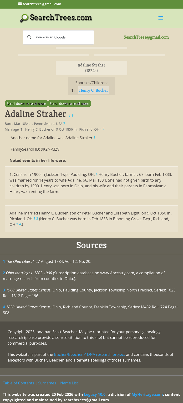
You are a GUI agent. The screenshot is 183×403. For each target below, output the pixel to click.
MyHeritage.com (147, 394)
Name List (69, 383)
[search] (57, 37)
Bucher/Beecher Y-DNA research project (89, 354)
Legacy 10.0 (95, 394)
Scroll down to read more (26, 103)
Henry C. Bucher (93, 90)
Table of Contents (18, 383)
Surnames (47, 383)
